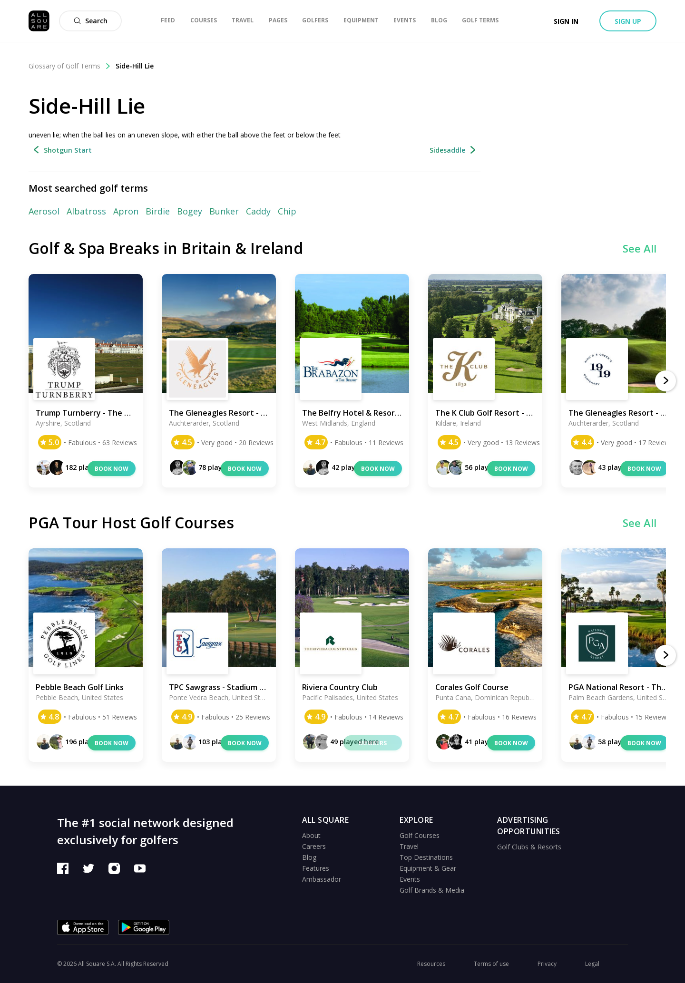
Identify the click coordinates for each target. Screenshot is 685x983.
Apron (125, 211)
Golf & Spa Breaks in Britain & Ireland (166, 248)
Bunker (224, 211)
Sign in (566, 21)
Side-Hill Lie (135, 65)
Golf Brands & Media (432, 890)
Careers (314, 846)
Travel (409, 846)
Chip (287, 211)
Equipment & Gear (428, 868)
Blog (309, 857)
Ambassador (321, 879)
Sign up (628, 21)
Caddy (258, 211)
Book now (111, 469)
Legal (592, 964)
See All (639, 248)
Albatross (86, 211)
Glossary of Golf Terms (70, 65)
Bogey (189, 211)
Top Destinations (426, 857)
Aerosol (44, 211)
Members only (373, 744)
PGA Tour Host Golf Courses (131, 522)
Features (315, 868)
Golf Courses (420, 835)
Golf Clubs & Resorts (529, 846)
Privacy (547, 964)
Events (410, 879)
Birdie (158, 211)
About (311, 835)
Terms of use (491, 964)
